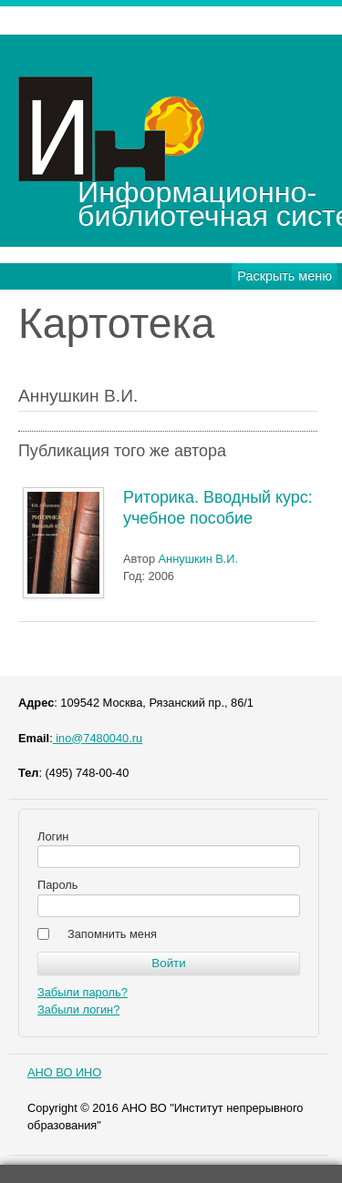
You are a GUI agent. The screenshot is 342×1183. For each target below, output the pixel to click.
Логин (52, 836)
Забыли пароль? (82, 992)
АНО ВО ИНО (64, 1072)
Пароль (57, 885)
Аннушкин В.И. (199, 559)
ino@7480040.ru (97, 738)
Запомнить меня (112, 934)
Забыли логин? (78, 1009)
